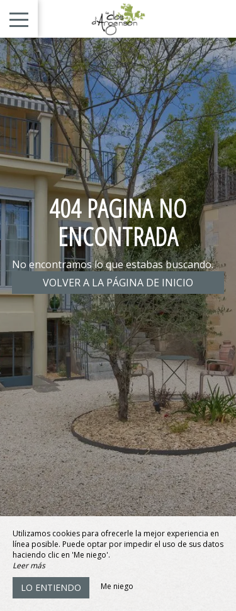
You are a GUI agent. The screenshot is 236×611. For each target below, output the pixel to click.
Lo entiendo (51, 587)
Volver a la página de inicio (118, 282)
